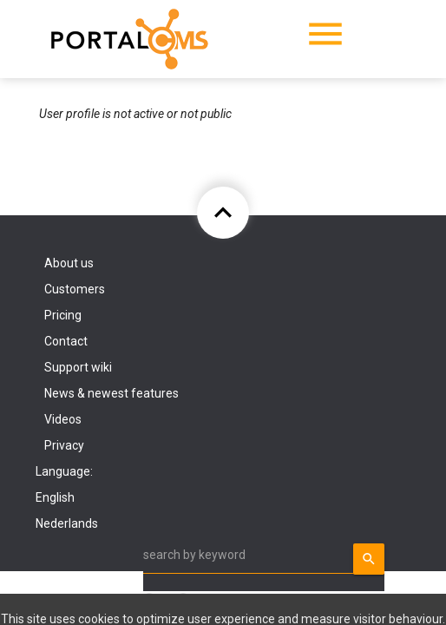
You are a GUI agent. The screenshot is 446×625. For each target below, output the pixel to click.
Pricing (63, 315)
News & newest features (111, 393)
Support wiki (78, 367)
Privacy (64, 445)
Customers (74, 289)
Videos (63, 419)
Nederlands (67, 523)
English (55, 497)
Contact (66, 341)
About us (69, 263)
